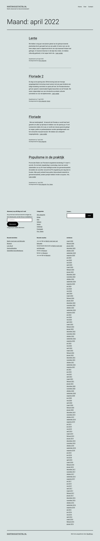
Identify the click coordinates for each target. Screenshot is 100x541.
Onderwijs (39, 226)
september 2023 (71, 310)
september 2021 (71, 365)
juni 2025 (69, 260)
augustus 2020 (71, 395)
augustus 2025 (71, 255)
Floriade (35, 117)
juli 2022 (69, 343)
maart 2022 (70, 350)
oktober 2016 (70, 503)
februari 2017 (70, 493)
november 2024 (71, 277)
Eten (38, 219)
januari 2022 (70, 355)
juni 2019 (69, 426)
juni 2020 (69, 398)
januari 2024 (70, 300)
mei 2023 (69, 319)
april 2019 (69, 431)
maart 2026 (70, 241)
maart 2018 (70, 462)
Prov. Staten (50, 184)
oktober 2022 (70, 336)
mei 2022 (69, 345)
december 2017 (71, 469)
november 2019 (71, 415)
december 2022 (71, 331)
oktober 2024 (70, 279)
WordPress (90, 534)
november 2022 (71, 334)
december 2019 (71, 412)
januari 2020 (70, 410)
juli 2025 (69, 258)
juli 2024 (69, 286)
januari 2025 (70, 272)
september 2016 (71, 505)
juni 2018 (69, 455)
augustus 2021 (71, 367)
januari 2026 (70, 246)
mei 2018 (69, 457)
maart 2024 (70, 296)
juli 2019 (69, 424)
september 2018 (71, 448)
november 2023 (71, 305)
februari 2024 (70, 298)
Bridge (38, 217)
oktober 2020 (70, 391)
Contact (90, 7)
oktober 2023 (70, 307)
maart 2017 (70, 491)
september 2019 (71, 419)
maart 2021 (70, 379)
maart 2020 (70, 405)
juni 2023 (69, 317)
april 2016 (69, 517)
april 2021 (69, 376)
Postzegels (40, 229)
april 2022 (69, 348)
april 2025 (69, 265)
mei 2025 (69, 262)
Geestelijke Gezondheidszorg (15, 250)
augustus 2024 (71, 284)
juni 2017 (69, 483)
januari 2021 (70, 384)
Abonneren (12, 224)
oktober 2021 (70, 362)
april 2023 (69, 322)
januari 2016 (70, 524)
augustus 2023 (71, 312)
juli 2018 (69, 453)
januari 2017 (70, 495)
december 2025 (71, 248)
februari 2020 (70, 407)
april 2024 (69, 293)
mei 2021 (69, 374)
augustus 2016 (71, 507)
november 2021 (71, 360)
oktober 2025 (70, 250)
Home (80, 7)
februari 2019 (70, 436)
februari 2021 (70, 381)
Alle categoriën (42, 60)
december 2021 (71, 357)
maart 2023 (70, 324)
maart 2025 (70, 267)
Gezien (48, 101)
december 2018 (71, 441)
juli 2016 (69, 510)
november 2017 (71, 472)
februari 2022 (70, 353)
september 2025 (71, 253)
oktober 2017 (70, 474)
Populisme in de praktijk (46, 157)
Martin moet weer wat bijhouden (16, 241)
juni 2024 (69, 288)
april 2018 (69, 460)
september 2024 (71, 281)
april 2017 (69, 488)
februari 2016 (70, 521)
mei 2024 (69, 291)
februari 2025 (70, 269)
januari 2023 (70, 329)
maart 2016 (70, 519)
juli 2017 (69, 481)
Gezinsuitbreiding (12, 248)
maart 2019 (70, 433)
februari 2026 (70, 243)
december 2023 (71, 303)
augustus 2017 (71, 479)
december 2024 (71, 274)
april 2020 (69, 403)
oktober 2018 (70, 445)
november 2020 (71, 388)
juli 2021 (69, 369)
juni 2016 (69, 512)
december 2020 (71, 386)
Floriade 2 (36, 76)
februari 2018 (70, 464)
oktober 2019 (70, 417)
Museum (9, 243)
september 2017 (71, 476)
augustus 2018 (71, 450)
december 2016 (71, 498)
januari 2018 (70, 467)
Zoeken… (69, 211)
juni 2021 (69, 372)
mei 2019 (69, 429)
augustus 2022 (71, 341)
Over (85, 7)
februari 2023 (70, 327)
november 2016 (71, 500)
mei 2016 (69, 514)
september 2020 (71, 393)
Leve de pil (10, 246)
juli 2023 (69, 315)
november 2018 (71, 443)
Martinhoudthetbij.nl (17, 7)
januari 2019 (70, 438)
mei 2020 (69, 400)
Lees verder (59, 53)
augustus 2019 (71, 422)
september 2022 (71, 338)
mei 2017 (69, 486)
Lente (33, 38)
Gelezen (39, 222)
